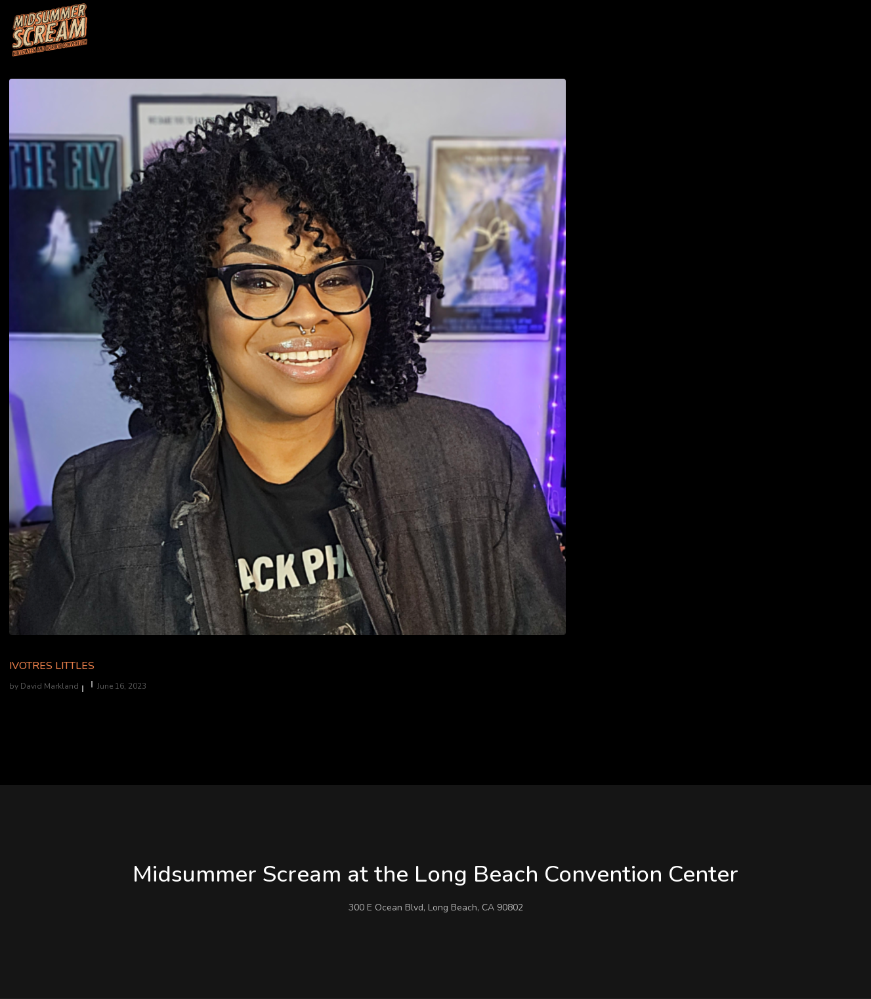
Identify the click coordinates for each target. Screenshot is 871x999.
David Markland (49, 686)
